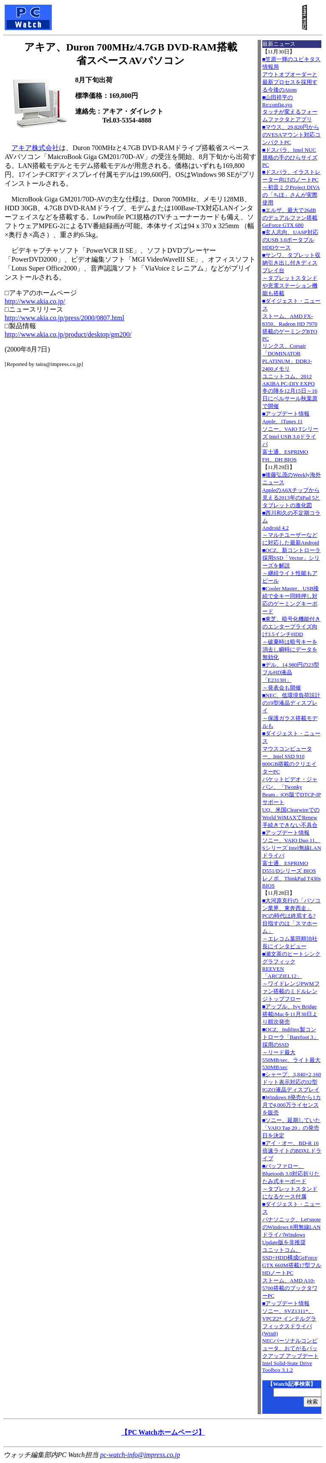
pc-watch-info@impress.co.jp (140, 1454)
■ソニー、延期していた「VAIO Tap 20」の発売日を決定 (291, 1128)
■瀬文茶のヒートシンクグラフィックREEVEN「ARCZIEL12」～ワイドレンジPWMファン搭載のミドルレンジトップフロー (291, 976)
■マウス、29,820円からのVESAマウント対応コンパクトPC (291, 134)
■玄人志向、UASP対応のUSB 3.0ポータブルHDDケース (290, 240)
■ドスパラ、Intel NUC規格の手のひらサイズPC (290, 157)
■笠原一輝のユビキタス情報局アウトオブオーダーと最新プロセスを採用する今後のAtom (291, 74)
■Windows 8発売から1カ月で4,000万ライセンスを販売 (291, 1105)
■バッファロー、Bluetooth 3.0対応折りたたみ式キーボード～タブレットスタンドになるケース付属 (291, 1181)
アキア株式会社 (35, 147)
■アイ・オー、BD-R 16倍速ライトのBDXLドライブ (291, 1150)
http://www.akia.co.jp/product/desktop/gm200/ (68, 334)
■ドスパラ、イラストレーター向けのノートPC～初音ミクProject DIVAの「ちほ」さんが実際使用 (291, 187)
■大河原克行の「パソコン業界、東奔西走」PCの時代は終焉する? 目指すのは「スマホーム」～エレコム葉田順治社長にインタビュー (291, 923)
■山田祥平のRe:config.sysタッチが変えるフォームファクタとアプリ (290, 108)
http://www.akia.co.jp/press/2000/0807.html (64, 317)
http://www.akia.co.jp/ (35, 301)
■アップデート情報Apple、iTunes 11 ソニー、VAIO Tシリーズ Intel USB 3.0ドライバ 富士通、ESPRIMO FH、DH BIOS (290, 436)
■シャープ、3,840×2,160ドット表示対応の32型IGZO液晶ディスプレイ (291, 1082)
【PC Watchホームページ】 (163, 1432)
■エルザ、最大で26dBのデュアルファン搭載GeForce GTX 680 (290, 217)
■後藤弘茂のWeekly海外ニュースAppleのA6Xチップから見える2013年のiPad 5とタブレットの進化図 (291, 490)
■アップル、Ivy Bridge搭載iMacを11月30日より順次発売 (290, 1014)
